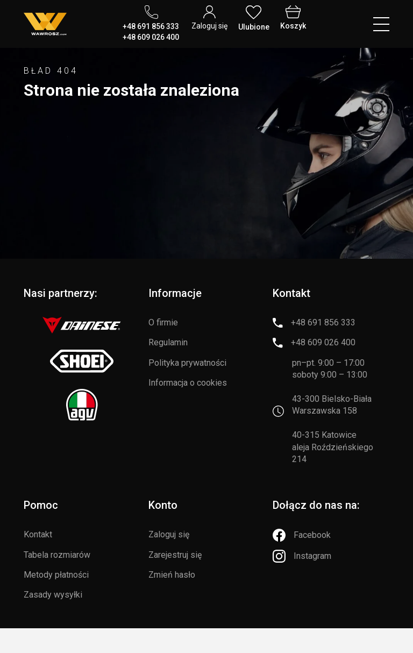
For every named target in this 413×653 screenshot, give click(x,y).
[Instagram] (302, 556)
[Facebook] (302, 535)
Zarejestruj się (175, 555)
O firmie (163, 322)
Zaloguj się (168, 534)
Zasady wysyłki (53, 595)
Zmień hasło (171, 575)
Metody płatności (56, 575)
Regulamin (168, 342)
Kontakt (38, 534)
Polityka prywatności (187, 363)
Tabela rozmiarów (57, 555)
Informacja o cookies (187, 383)
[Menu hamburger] (381, 24)
